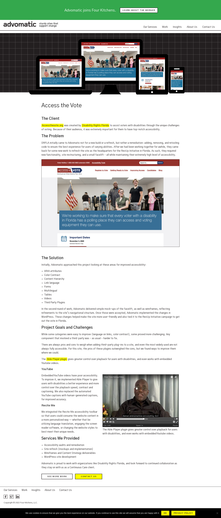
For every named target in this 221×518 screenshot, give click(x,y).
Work (165, 27)
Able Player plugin (57, 359)
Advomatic (19, 24)
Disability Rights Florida (95, 125)
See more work (57, 476)
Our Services (150, 27)
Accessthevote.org (52, 125)
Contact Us (208, 27)
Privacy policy (183, 513)
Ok (165, 513)
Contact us (88, 476)
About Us (192, 27)
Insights (177, 27)
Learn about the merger (138, 10)
